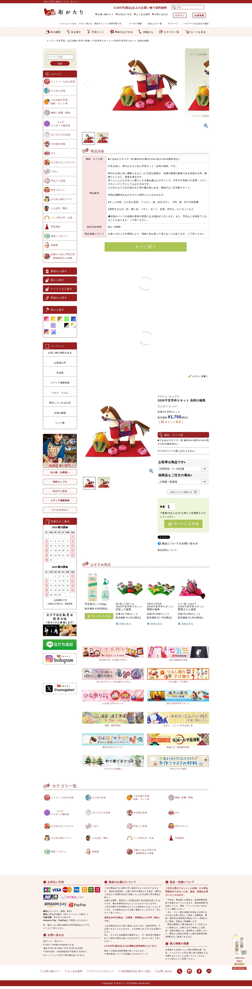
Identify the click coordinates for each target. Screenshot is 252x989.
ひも (53, 153)
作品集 (60, 372)
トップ (49, 40)
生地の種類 (60, 413)
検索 (60, 63)
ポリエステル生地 (60, 134)
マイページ (173, 23)
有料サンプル (60, 482)
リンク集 (60, 422)
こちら (134, 957)
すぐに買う (145, 247)
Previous (86, 82)
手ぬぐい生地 (58, 180)
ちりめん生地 (58, 90)
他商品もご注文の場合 (176, 475)
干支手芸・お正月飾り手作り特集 (73, 40)
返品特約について (167, 550)
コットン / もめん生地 (63, 81)
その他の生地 (58, 144)
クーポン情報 (135, 23)
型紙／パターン (59, 236)
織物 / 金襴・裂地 (60, 112)
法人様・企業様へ (60, 472)
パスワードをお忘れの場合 (196, 23)
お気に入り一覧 (154, 23)
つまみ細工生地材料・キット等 (59, 102)
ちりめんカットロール (63, 162)
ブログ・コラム (60, 392)
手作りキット (58, 190)
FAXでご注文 (60, 491)
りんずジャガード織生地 (60, 124)
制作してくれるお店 (60, 402)
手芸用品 (55, 226)
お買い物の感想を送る (60, 352)
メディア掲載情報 (60, 382)
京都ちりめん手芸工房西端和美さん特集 (63, 256)
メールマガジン (60, 510)
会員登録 (199, 15)
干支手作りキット (102, 40)
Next (205, 82)
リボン (54, 171)
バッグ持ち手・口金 (61, 217)
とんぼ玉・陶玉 (59, 208)
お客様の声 (60, 362)
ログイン (180, 15)
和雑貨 (54, 245)
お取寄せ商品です (172, 462)
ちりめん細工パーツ (61, 199)
